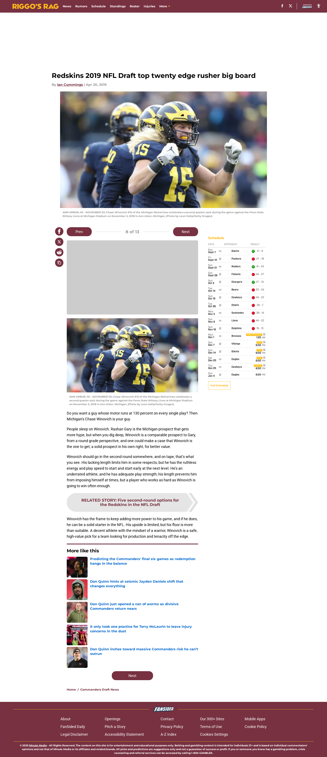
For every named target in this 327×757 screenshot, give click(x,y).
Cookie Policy (256, 726)
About (65, 719)
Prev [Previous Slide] (79, 232)
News (67, 6)
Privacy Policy (172, 726)
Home (71, 689)
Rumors (81, 6)
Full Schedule (219, 247)
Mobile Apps (255, 719)
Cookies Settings (214, 734)
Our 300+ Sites (212, 719)
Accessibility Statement (124, 734)
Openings (112, 719)
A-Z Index (168, 734)
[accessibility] (319, 6)
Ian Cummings (70, 85)
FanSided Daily (72, 726)
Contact (167, 719)
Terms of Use (211, 726)
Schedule (98, 6)
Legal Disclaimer (74, 734)
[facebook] (282, 6)
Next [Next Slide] (186, 232)
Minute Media (38, 745)
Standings (118, 6)
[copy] (59, 263)
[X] (290, 6)
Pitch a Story (115, 726)
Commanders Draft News (99, 689)
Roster (135, 6)
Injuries (149, 6)
